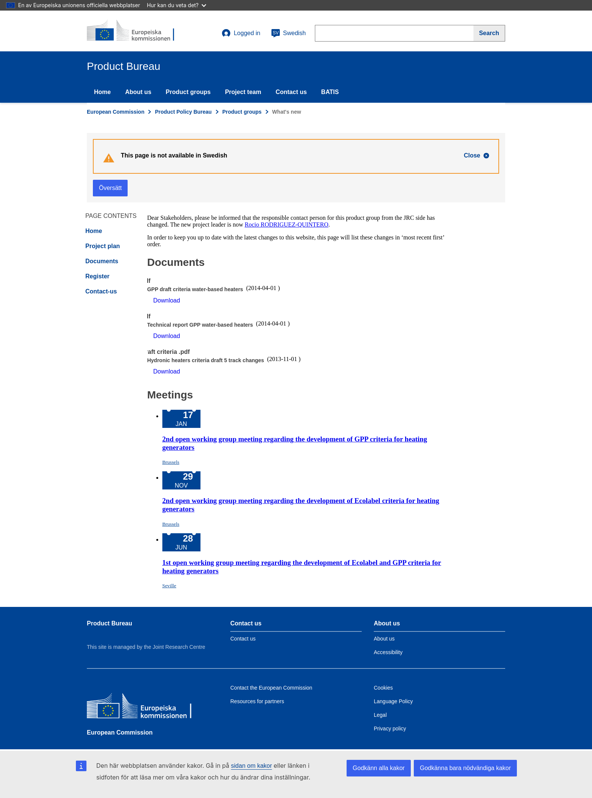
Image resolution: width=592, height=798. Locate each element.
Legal (380, 715)
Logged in (241, 33)
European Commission (115, 112)
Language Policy (393, 701)
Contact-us (101, 291)
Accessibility (388, 652)
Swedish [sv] (288, 33)
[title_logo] (132, 31)
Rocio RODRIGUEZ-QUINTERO (286, 224)
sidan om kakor (251, 765)
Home (102, 92)
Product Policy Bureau (183, 112)
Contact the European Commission (271, 688)
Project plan (102, 246)
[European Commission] (141, 707)
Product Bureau (109, 623)
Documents (101, 261)
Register (97, 276)
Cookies (383, 688)
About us (138, 92)
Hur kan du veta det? (176, 5)
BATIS (330, 92)
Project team (243, 92)
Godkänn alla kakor (379, 768)
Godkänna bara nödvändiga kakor (465, 768)
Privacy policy (390, 728)
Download (166, 300)
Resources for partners (257, 701)
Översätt (110, 188)
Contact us (291, 92)
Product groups (188, 92)
